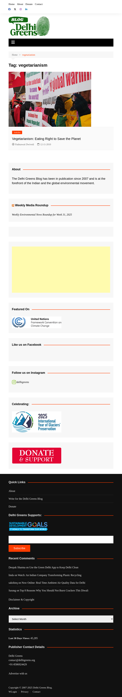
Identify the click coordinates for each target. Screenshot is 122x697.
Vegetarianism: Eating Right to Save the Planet (46, 139)
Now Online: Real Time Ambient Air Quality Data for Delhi (53, 582)
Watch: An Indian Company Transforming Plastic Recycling (49, 575)
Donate (29, 4)
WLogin (13, 691)
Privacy (25, 691)
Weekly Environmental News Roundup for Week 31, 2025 (42, 214)
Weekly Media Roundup (31, 205)
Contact (39, 4)
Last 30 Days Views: (20, 638)
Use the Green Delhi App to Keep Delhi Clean (53, 567)
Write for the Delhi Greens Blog (26, 498)
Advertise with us (18, 673)
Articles (17, 132)
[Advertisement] (61, 270)
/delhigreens (22, 382)
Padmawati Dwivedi (23, 144)
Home (12, 4)
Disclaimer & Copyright (21, 599)
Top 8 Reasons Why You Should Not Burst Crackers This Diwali (54, 590)
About (20, 4)
